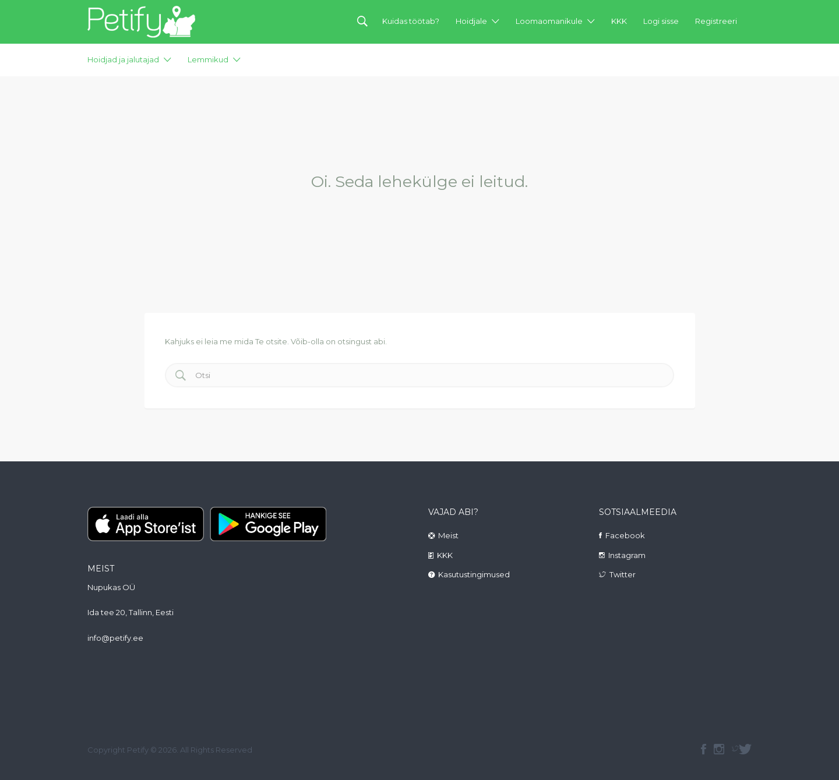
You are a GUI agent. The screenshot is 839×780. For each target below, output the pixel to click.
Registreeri (716, 21)
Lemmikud (208, 59)
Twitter (622, 574)
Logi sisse (661, 21)
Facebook (625, 535)
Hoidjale (471, 21)
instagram (719, 749)
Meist (448, 535)
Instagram (627, 555)
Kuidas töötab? (410, 21)
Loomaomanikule (549, 21)
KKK (619, 21)
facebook (703, 749)
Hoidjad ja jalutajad (123, 59)
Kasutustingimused (474, 574)
